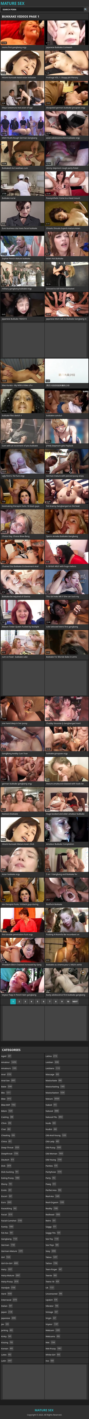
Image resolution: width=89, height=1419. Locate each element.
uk (50, 1288)
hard (6, 1294)
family (7, 1227)
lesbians (53, 1068)
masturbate (54, 1080)
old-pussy (54, 1147)
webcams (53, 1336)
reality (52, 1208)
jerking (7, 1330)
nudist (51, 1129)
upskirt (52, 1300)
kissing (7, 1342)
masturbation (55, 1093)
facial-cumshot (11, 1221)
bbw (6, 1099)
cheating (8, 1135)
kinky (6, 1336)
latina (52, 1056)
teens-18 (53, 1281)
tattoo (52, 1263)
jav (5, 1324)
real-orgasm (55, 1202)
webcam (53, 1330)
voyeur (52, 1324)
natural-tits (54, 1117)
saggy (51, 1227)
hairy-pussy (10, 1281)
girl (6, 1257)
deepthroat (10, 1153)
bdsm (7, 1111)
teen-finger (54, 1269)
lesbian (52, 1062)
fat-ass (7, 1233)
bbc (6, 1093)
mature (53, 1099)
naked (51, 1105)
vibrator (52, 1306)
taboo (52, 1257)
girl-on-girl (10, 1263)
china (6, 1141)
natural (52, 1111)
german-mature (12, 1251)
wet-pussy (54, 1348)
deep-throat (10, 1147)
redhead (53, 1214)
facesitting (9, 1208)
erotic (6, 1190)
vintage (52, 1312)
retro (51, 1221)
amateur (9, 1062)
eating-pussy (10, 1178)
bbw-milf (8, 1105)
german (8, 1245)
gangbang (9, 1239)
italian (7, 1306)
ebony (6, 1184)
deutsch (7, 1160)
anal (6, 1074)
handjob (8, 1288)
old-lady (53, 1141)
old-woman (54, 1153)
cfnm (6, 1123)
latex (6, 1355)
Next (75, 1001)
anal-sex (8, 1080)
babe (6, 1086)
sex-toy (52, 1239)
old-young (54, 1160)
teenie (51, 1275)
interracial (9, 1300)
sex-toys (52, 1245)
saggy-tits (53, 1233)
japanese (8, 1318)
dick (6, 1166)
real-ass (53, 1196)
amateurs (9, 1068)
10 (68, 1001)
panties (52, 1166)
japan (7, 1312)
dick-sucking (10, 1172)
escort (6, 1196)
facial (7, 1214)
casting (7, 1117)
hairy (7, 1269)
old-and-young (56, 1135)
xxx (50, 1361)
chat (6, 1129)
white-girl (53, 1355)
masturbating (55, 1086)
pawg (51, 1184)
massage (53, 1074)
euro (6, 1202)
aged (6, 1056)
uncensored (54, 1294)
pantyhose (54, 1172)
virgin (51, 1318)
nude (51, 1123)
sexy (51, 1251)
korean (7, 1348)
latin (6, 1361)
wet (51, 1342)
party (51, 1178)
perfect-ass (54, 1190)
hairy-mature (10, 1275)
